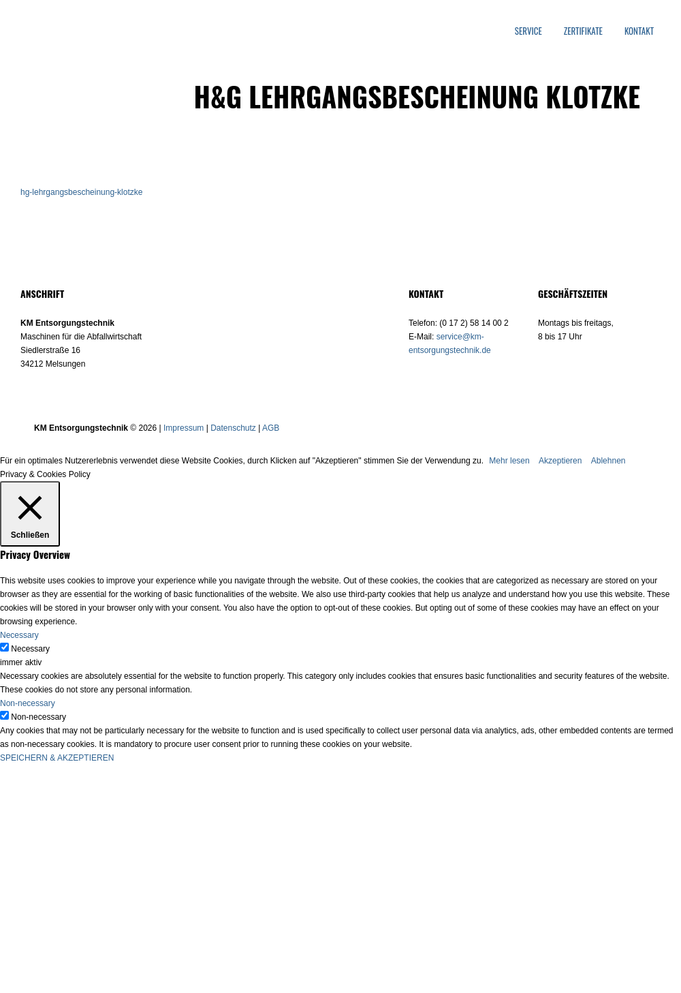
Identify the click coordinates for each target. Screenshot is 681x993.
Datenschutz (233, 428)
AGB (270, 428)
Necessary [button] (19, 635)
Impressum (183, 428)
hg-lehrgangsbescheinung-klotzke (81, 192)
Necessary (30, 649)
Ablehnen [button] (608, 460)
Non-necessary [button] (27, 703)
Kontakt (639, 31)
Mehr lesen (509, 460)
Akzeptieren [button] (560, 460)
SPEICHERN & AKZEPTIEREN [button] (57, 758)
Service (528, 31)
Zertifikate (583, 31)
